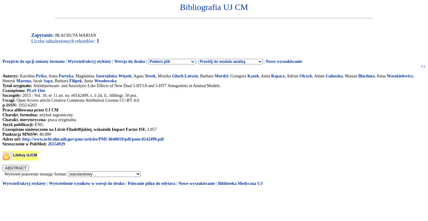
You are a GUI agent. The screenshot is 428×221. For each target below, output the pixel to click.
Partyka (66, 76)
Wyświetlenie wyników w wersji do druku (87, 183)
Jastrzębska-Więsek (114, 76)
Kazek (253, 76)
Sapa (48, 81)
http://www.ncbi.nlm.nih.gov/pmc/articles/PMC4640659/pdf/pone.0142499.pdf (93, 139)
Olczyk (306, 76)
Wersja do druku (129, 61)
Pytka (41, 76)
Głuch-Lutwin (185, 76)
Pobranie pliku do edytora (151, 183)
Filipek (75, 81)
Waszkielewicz (400, 76)
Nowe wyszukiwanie (283, 61)
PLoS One (36, 90)
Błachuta (366, 76)
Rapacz (278, 76)
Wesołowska (105, 81)
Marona (23, 81)
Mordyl (221, 76)
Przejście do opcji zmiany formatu (33, 61)
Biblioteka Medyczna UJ (240, 183)
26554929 (56, 144)
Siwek (150, 76)
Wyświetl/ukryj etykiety (89, 61)
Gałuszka (334, 76)
